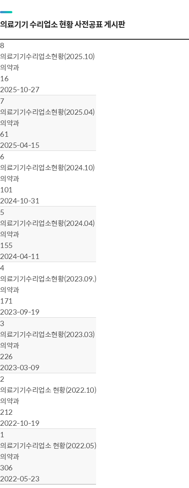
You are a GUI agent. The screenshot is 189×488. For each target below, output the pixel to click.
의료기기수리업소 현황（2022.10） (48, 389)
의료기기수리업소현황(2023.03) (47, 334)
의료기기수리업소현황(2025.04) (47, 111)
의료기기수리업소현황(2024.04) (47, 223)
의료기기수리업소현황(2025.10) (47, 56)
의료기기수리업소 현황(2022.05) (48, 445)
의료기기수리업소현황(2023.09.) (48, 278)
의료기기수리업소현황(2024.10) (47, 167)
